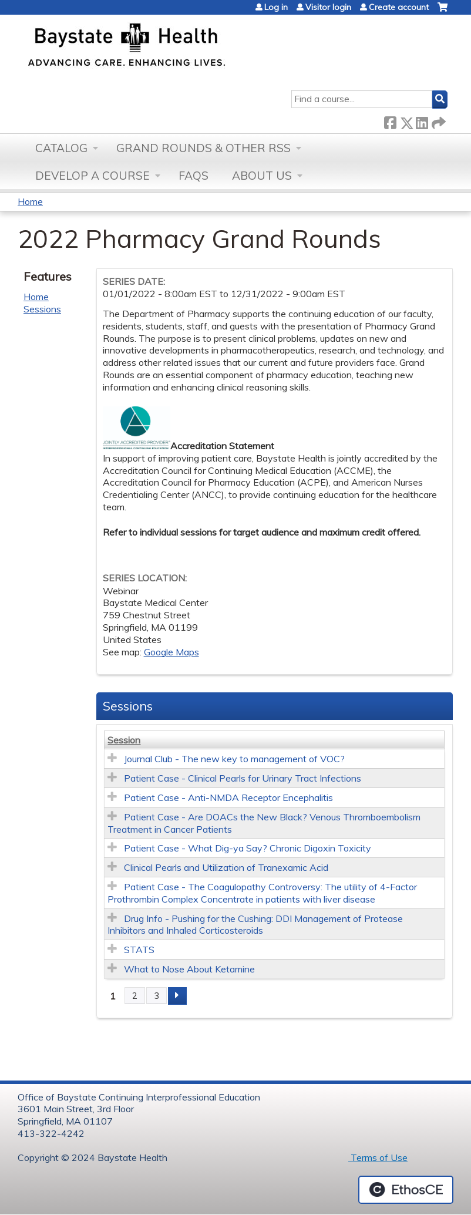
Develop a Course (92, 176)
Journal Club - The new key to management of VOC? (234, 759)
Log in (276, 7)
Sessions (42, 309)
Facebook (390, 120)
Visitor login (328, 7)
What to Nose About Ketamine (189, 969)
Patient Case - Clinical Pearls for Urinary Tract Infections (242, 778)
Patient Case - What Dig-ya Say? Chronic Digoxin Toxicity (247, 848)
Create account (399, 7)
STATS (139, 949)
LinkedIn (422, 120)
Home (30, 201)
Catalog (61, 148)
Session (123, 740)
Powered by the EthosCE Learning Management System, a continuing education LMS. (405, 1190)
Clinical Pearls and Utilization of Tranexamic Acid (226, 867)
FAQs (193, 176)
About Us (262, 176)
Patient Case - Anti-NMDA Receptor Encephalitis (228, 797)
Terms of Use (378, 1157)
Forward (437, 120)
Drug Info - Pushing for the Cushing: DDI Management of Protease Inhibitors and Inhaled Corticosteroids (255, 925)
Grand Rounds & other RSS (203, 148)
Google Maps (171, 652)
